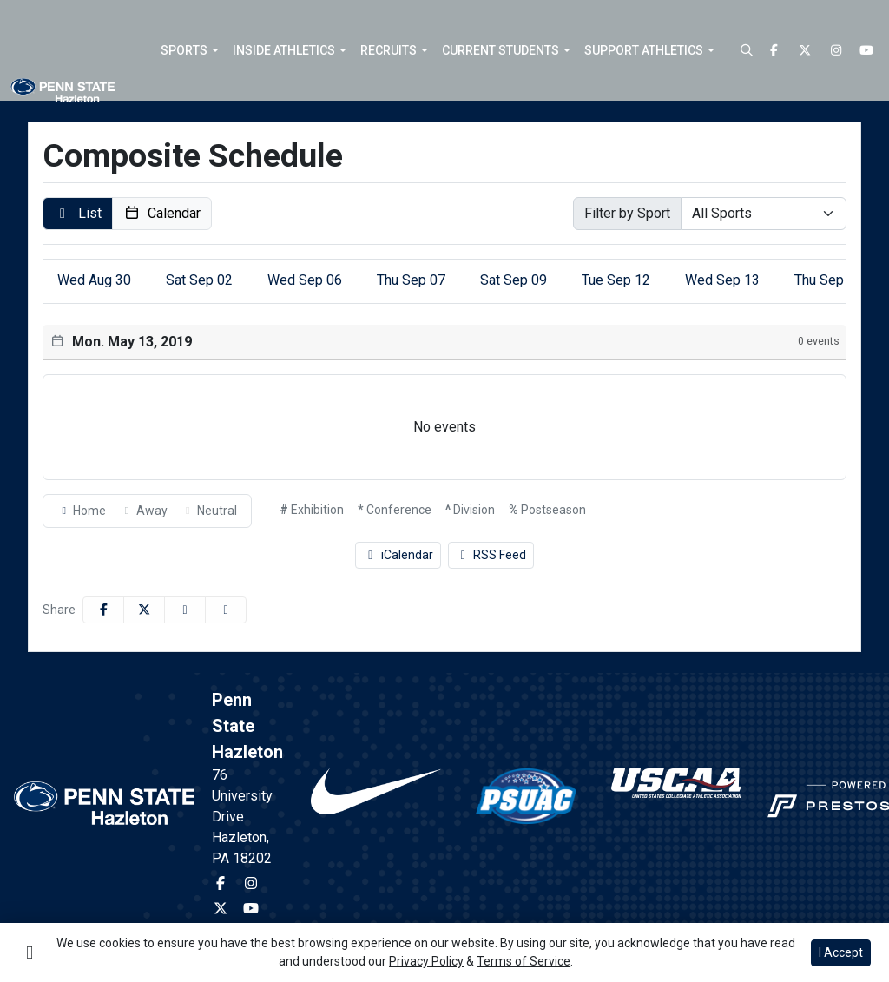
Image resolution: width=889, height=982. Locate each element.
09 (513, 280)
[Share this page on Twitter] (144, 609)
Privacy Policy (426, 961)
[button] (190, 50)
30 (94, 280)
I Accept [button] (841, 952)
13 (722, 280)
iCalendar (398, 555)
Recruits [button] (388, 50)
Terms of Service (523, 961)
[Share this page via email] (185, 609)
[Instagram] (836, 50)
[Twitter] (806, 50)
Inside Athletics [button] (284, 50)
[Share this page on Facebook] (103, 609)
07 (411, 280)
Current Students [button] (500, 50)
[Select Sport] (763, 213)
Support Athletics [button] (643, 50)
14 (828, 280)
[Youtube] (867, 50)
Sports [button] (184, 50)
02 (199, 280)
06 (304, 280)
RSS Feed (491, 555)
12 (616, 280)
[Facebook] (774, 50)
